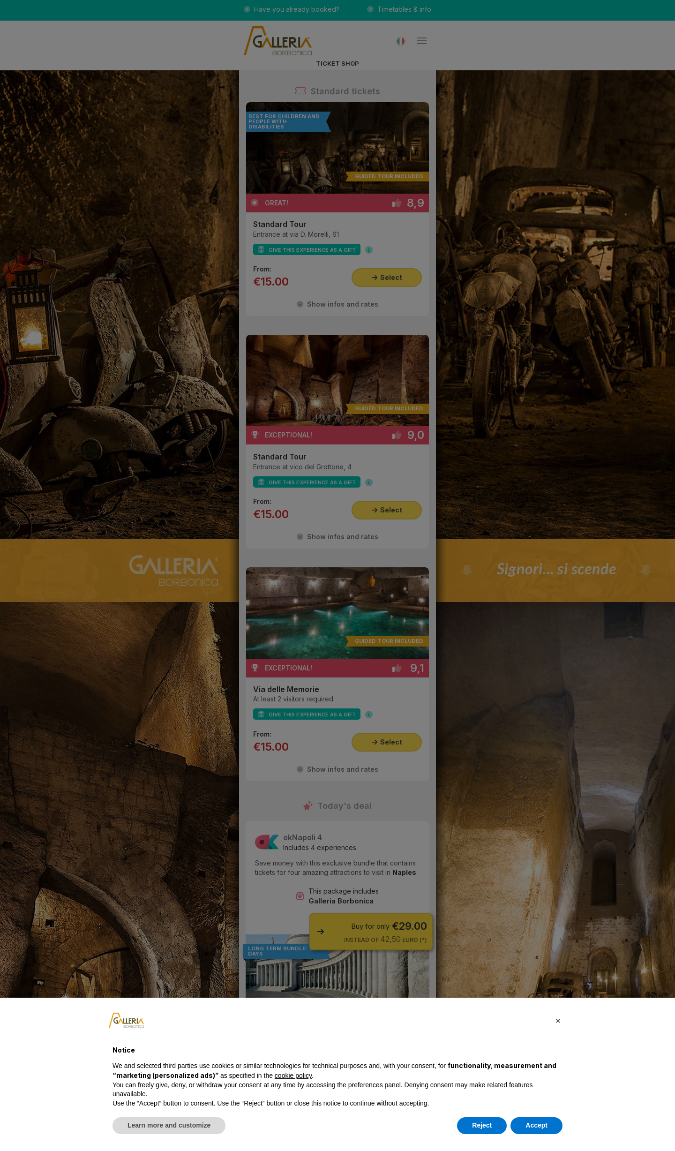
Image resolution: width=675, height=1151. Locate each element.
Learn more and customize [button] (169, 1125)
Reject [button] (482, 1125)
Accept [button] (536, 1125)
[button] (557, 1020)
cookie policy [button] (293, 1075)
